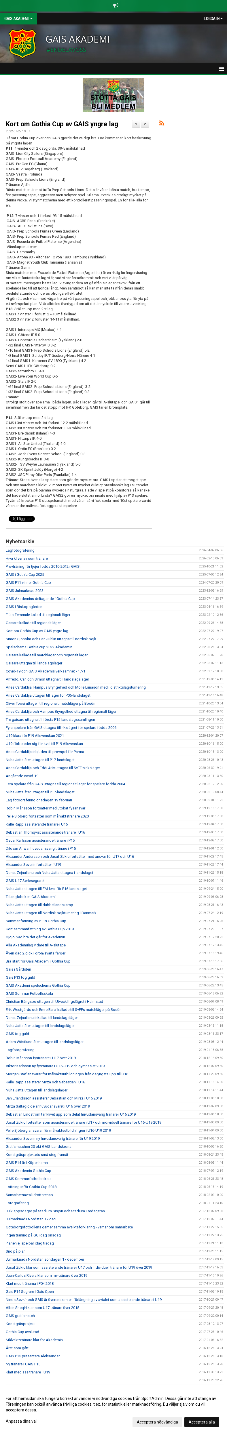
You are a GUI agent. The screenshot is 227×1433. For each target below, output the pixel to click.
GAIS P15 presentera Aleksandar (33, 1356)
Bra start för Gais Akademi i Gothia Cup (38, 961)
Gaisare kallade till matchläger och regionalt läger (47, 655)
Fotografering (17, 1203)
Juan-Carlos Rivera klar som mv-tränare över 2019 (46, 1275)
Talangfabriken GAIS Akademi (31, 897)
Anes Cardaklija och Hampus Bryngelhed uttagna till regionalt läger (61, 711)
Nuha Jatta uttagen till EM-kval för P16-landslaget (46, 889)
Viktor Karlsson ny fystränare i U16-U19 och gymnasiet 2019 (55, 1066)
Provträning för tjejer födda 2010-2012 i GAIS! (43, 566)
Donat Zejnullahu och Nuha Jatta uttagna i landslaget (49, 872)
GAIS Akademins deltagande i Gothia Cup (40, 599)
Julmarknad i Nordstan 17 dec (31, 1219)
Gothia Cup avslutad (22, 1332)
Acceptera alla (202, 1422)
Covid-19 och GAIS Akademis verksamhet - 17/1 (45, 671)
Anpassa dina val (21, 1421)
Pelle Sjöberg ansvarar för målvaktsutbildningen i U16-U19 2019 (58, 1130)
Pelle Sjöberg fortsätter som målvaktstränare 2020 (47, 816)
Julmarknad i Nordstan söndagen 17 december (45, 1259)
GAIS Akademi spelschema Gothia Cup (38, 985)
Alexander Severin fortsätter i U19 (33, 864)
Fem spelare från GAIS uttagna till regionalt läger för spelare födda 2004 (65, 784)
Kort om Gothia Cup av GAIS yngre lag (62, 124)
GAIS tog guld (17, 1034)
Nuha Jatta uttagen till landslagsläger (36, 1090)
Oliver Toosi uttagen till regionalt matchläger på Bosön (50, 703)
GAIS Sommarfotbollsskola (29, 1179)
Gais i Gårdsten (18, 969)
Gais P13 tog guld (20, 977)
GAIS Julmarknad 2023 (24, 590)
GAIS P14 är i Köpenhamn (27, 1162)
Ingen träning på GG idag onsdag (33, 1235)
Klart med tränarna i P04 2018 (30, 1283)
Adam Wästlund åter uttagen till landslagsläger (45, 1042)
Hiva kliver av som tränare (27, 558)
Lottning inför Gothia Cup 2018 (31, 1187)
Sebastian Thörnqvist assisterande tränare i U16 (45, 832)
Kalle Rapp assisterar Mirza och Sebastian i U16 (45, 1082)
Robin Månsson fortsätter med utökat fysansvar (45, 808)
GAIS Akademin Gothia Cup (28, 1171)
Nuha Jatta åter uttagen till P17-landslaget (40, 760)
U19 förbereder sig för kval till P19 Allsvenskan (44, 744)
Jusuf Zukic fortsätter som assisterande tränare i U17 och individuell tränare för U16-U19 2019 (83, 1122)
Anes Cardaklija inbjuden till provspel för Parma (45, 752)
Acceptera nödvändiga (157, 1422)
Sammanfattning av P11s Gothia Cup (36, 921)
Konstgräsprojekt (20, 1324)
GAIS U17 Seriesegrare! (25, 881)
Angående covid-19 (22, 776)
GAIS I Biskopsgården (24, 607)
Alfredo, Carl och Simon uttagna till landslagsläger (47, 679)
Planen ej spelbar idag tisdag (30, 1243)
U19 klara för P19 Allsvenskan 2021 (35, 735)
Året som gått (17, 1348)
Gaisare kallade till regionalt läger (33, 623)
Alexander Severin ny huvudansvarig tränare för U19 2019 (53, 1138)
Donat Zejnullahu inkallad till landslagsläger (42, 1017)
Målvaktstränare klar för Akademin (34, 1340)
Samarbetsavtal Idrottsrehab (29, 1195)
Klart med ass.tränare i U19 (28, 1372)
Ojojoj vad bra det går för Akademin (35, 937)
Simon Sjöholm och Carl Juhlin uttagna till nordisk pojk (51, 639)
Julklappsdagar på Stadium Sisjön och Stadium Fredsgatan (55, 1211)
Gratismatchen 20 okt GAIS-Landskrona (38, 1146)
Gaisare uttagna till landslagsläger (34, 663)
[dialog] (113, 1410)
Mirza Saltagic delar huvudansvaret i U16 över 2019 (48, 1106)
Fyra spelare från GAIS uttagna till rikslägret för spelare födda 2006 (61, 727)
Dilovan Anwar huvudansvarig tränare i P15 (41, 848)
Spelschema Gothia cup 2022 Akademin (39, 647)
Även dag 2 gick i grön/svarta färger (35, 953)
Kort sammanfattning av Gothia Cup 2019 (40, 929)
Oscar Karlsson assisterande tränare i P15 (40, 840)
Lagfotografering (20, 550)
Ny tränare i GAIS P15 (23, 1364)
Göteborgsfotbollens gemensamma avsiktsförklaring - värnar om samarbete (69, 1227)
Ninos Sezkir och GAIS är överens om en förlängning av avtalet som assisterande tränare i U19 (84, 1299)
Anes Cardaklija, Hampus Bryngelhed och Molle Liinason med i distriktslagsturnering (76, 687)
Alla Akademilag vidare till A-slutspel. (36, 945)
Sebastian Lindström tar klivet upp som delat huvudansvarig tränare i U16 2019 (71, 1114)
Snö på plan (16, 1251)
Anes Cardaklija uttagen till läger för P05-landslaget (48, 695)
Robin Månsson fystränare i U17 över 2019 (41, 1058)
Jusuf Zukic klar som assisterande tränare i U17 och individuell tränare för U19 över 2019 (79, 1267)
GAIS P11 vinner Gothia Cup (28, 582)
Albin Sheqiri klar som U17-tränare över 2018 (42, 1308)
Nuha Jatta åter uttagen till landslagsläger (40, 1026)
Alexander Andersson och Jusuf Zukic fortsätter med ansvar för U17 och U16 (70, 856)
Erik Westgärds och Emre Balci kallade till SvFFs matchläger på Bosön (64, 1009)
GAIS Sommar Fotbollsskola (29, 993)
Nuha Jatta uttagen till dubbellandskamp (39, 905)
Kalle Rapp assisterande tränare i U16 (37, 824)
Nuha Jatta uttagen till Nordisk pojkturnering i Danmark (51, 913)
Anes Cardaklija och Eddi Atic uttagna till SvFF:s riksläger (53, 768)
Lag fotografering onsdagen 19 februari (39, 800)
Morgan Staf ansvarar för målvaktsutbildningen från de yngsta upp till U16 (67, 1074)
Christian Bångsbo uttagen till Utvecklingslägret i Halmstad (54, 1001)
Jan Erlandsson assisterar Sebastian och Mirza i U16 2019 (54, 1098)
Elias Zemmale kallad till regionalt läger (38, 615)
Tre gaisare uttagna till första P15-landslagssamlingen (50, 719)
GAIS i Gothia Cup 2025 (25, 574)
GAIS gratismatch (20, 1316)
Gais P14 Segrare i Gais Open (30, 1291)
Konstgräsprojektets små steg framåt (37, 1154)
